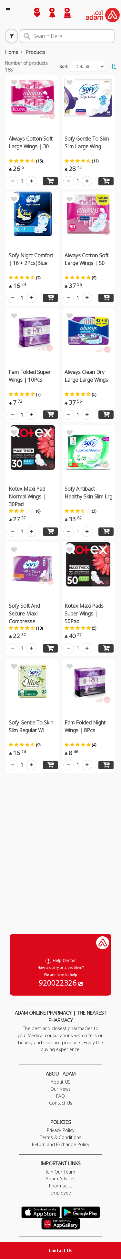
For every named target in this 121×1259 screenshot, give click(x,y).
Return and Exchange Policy (60, 1144)
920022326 (61, 983)
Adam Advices (60, 1178)
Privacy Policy (61, 1130)
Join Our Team (60, 1172)
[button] (48, 15)
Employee (60, 1193)
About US (61, 1082)
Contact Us (60, 1250)
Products (35, 52)
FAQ (60, 1096)
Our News (60, 1089)
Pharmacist (60, 1186)
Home (11, 52)
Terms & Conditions (60, 1137)
